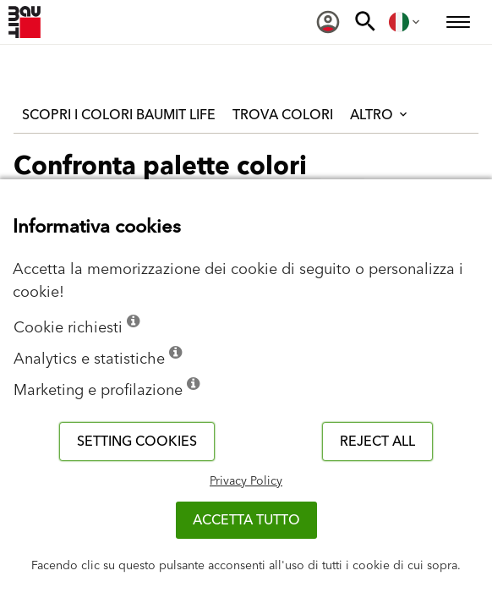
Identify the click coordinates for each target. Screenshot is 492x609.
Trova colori (282, 115)
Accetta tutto (246, 520)
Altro (380, 115)
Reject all (377, 441)
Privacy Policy (246, 481)
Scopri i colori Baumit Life (119, 115)
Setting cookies (137, 441)
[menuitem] (328, 22)
